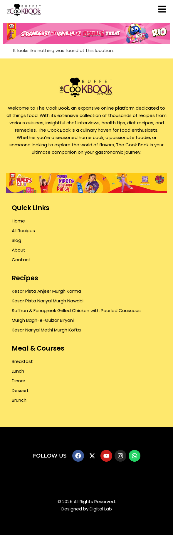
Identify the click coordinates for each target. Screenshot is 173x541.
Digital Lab (101, 509)
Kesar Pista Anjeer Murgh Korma (46, 291)
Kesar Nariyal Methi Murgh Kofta (46, 330)
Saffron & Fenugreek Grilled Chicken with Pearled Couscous (76, 310)
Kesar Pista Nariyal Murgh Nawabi (47, 301)
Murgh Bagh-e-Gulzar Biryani (43, 320)
